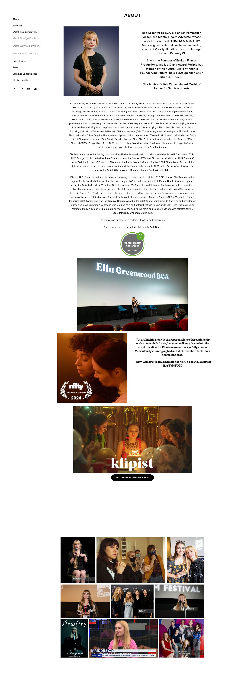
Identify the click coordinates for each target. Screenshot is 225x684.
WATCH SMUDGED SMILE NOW (132, 477)
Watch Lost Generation (25, 32)
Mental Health (20, 80)
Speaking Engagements (25, 73)
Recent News (19, 61)
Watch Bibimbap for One (25, 53)
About (16, 19)
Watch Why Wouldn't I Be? (26, 46)
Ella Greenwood (26, 11)
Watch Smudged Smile (24, 38)
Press (15, 67)
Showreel (17, 25)
